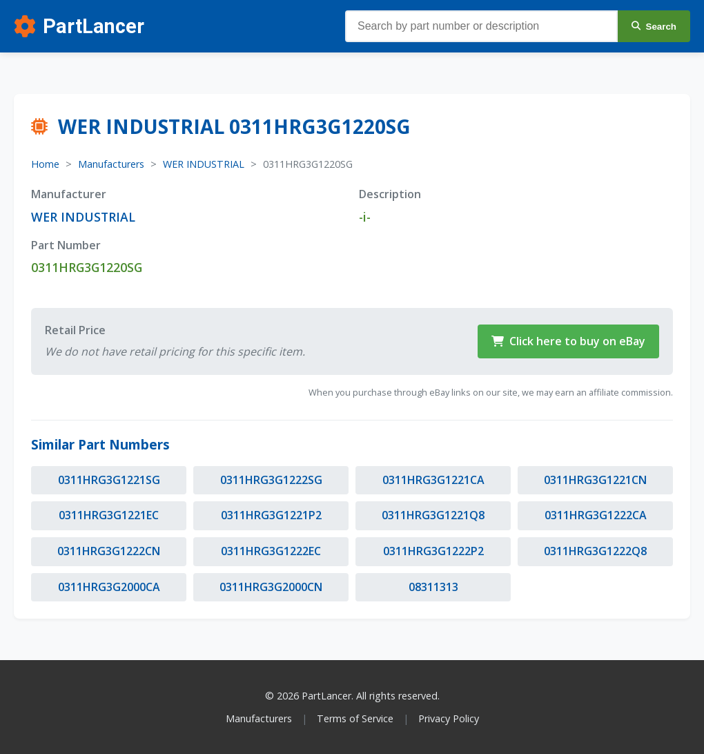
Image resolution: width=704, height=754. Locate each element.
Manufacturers (111, 164)
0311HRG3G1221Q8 (433, 515)
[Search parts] (481, 26)
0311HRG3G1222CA (596, 515)
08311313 (433, 586)
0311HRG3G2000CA (109, 586)
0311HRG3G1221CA (433, 479)
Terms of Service (355, 718)
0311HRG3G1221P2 (271, 515)
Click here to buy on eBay (568, 341)
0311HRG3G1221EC (109, 515)
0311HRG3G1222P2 (433, 551)
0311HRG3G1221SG (109, 479)
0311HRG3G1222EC (271, 551)
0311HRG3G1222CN (108, 551)
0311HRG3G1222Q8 (595, 551)
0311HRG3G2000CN (270, 586)
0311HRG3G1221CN (595, 479)
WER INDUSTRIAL (203, 164)
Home (45, 164)
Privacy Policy (448, 718)
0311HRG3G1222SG (271, 479)
